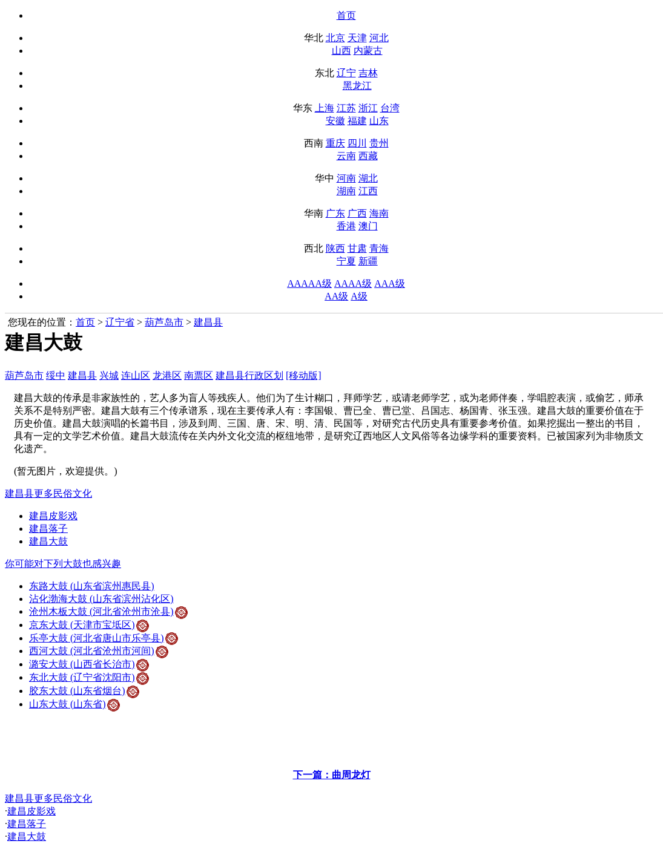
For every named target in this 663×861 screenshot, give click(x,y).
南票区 (198, 375)
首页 (346, 15)
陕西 (335, 248)
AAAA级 (353, 283)
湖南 (346, 191)
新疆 (368, 261)
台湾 (390, 108)
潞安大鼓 (89, 664)
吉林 (368, 73)
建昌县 (208, 322)
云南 (346, 156)
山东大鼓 (74, 704)
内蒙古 (368, 50)
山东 (379, 121)
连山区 (135, 375)
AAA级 (389, 283)
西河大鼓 (98, 651)
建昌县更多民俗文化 (48, 493)
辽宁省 (119, 322)
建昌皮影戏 (53, 516)
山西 (341, 50)
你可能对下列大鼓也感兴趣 (63, 563)
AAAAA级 (309, 283)
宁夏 (346, 261)
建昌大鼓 (48, 541)
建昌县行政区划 (249, 375)
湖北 (368, 178)
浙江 (368, 108)
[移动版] (304, 375)
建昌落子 (48, 528)
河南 (346, 178)
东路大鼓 (91, 586)
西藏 (368, 156)
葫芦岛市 (164, 322)
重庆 (335, 143)
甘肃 (357, 248)
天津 (357, 38)
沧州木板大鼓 (108, 611)
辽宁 (346, 73)
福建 (357, 121)
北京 (335, 38)
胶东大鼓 (84, 691)
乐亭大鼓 (103, 638)
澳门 (368, 226)
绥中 (55, 375)
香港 (346, 226)
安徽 (335, 121)
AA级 (336, 296)
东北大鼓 (89, 677)
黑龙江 (357, 85)
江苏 (346, 108)
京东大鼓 (89, 625)
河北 (379, 38)
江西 (368, 191)
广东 (335, 213)
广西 (357, 213)
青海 (379, 248)
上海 (324, 108)
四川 (357, 143)
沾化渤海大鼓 (101, 599)
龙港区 (167, 375)
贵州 (379, 143)
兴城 (109, 375)
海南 (379, 213)
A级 (359, 296)
